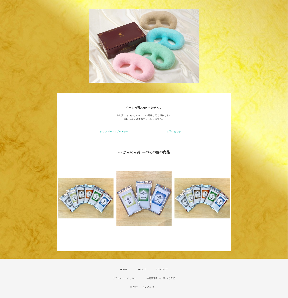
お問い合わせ (174, 131)
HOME (123, 269)
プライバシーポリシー (125, 278)
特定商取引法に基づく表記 (161, 278)
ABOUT (142, 269)
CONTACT (162, 269)
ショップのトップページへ (114, 131)
